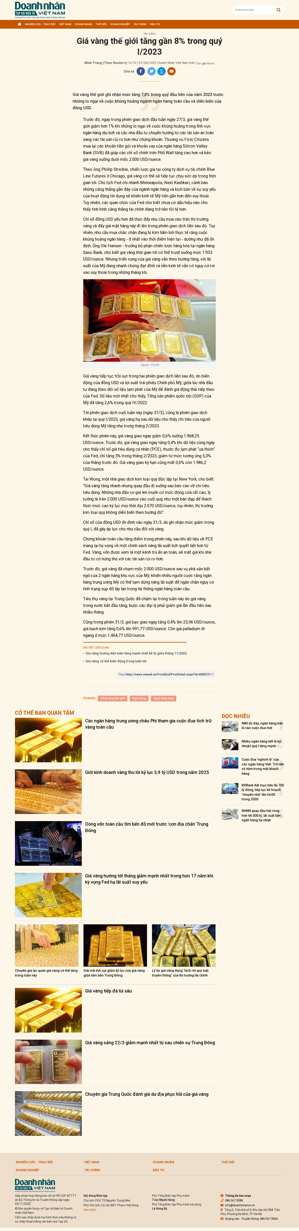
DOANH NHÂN (83, 24)
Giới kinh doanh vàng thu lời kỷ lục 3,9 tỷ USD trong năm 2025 (147, 772)
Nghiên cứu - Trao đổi (40, 24)
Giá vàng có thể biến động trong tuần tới (116, 661)
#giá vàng (139, 698)
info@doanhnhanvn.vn (238, 1205)
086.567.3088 (232, 1200)
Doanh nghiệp (120, 24)
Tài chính (140, 24)
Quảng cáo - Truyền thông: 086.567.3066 (249, 1218)
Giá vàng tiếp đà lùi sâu (108, 991)
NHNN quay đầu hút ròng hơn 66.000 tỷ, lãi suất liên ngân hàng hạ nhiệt (261, 815)
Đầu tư (155, 24)
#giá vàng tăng (163, 698)
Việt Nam (65, 24)
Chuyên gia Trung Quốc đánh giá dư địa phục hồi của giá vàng (146, 1094)
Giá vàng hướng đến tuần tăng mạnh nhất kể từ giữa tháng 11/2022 (136, 653)
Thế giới (101, 24)
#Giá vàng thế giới (112, 698)
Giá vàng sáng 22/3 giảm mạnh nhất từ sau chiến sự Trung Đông (150, 1042)
